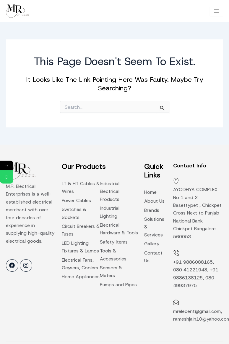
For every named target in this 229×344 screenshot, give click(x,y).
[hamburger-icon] (216, 11)
